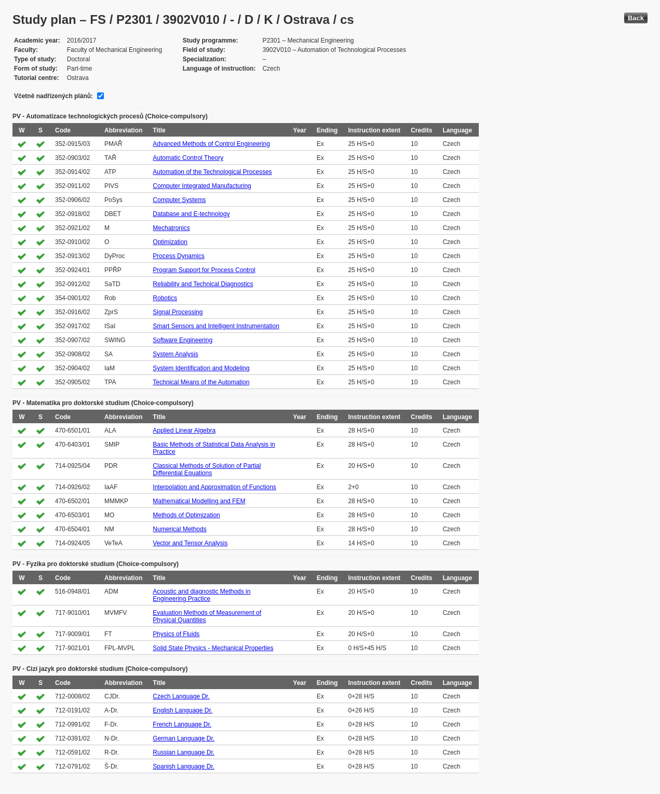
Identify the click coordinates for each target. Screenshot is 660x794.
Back (636, 18)
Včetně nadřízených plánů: (53, 96)
